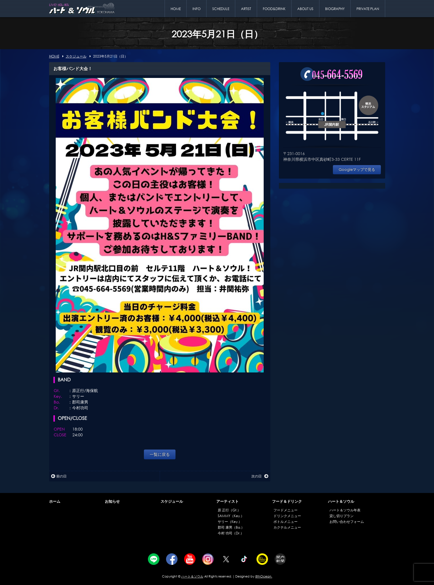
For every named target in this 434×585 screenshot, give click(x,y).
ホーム (54, 501)
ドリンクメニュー (287, 515)
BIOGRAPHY (335, 8)
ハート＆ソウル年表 (344, 510)
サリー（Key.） (230, 521)
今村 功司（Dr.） (231, 533)
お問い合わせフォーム (346, 521)
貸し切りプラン (341, 515)
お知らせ (112, 501)
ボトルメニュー (285, 521)
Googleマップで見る (357, 169)
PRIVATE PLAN (367, 8)
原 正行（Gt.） (229, 510)
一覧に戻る (160, 454)
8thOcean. (263, 576)
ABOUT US (305, 8)
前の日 (59, 476)
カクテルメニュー (287, 527)
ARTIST (246, 8)
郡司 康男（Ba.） (231, 527)
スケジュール (172, 501)
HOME (176, 8)
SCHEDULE (220, 8)
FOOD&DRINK (274, 8)
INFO (196, 8)
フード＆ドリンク (287, 501)
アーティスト (227, 501)
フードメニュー (285, 510)
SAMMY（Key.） (231, 515)
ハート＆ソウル (341, 501)
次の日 (259, 476)
